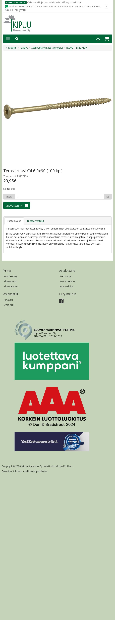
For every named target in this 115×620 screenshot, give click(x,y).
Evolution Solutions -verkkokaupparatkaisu (24, 471)
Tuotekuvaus (14, 220)
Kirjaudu (8, 299)
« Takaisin (11, 47)
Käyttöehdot (66, 286)
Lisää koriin (14, 206)
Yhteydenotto (11, 286)
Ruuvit (69, 47)
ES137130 (81, 47)
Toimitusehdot (68, 281)
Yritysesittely (10, 276)
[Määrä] (59, 197)
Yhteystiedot (10, 281)
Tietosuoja (65, 276)
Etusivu (24, 47)
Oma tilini (9, 304)
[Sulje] (106, 7)
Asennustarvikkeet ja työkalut (47, 47)
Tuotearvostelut (35, 220)
